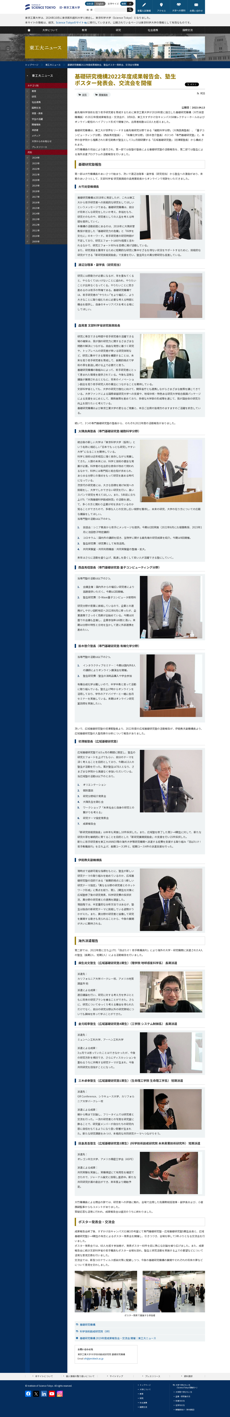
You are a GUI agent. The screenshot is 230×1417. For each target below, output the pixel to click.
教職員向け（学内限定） (185, 1409)
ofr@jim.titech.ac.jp (94, 1358)
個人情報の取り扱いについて (80, 1376)
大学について (145, 1389)
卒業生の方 (180, 1400)
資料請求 (188, 1376)
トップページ (31, 64)
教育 (141, 1393)
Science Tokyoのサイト (70, 22)
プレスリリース (152, 1376)
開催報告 (103, 94)
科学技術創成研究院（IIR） (95, 1331)
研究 (84, 94)
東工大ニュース (53, 64)
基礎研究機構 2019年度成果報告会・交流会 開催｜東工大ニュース (118, 1338)
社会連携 (143, 1402)
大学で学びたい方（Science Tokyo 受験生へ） (186, 1386)
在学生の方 (180, 1405)
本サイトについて (44, 1376)
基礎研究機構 (87, 1324)
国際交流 (143, 1407)
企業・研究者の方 (182, 1396)
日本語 (90, 3)
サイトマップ (116, 1376)
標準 (124, 3)
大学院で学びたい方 (183, 1392)
